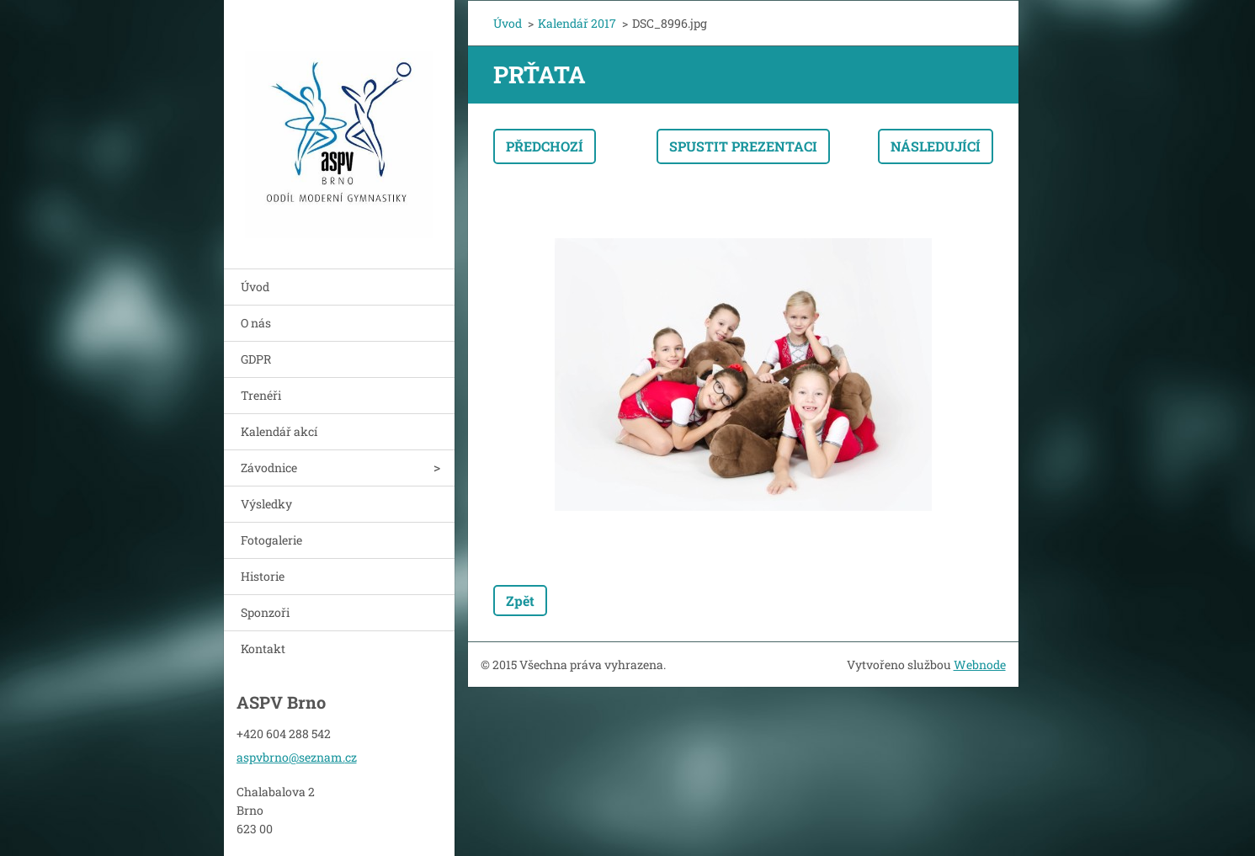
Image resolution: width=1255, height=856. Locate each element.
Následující (936, 146)
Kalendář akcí (279, 431)
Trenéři (261, 395)
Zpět (520, 600)
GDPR (256, 359)
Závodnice (269, 468)
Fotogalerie (271, 540)
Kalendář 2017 (577, 23)
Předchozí (544, 146)
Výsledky (266, 504)
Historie (263, 576)
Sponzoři (265, 612)
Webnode (980, 665)
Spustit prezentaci (743, 146)
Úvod (255, 287)
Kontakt (263, 649)
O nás (256, 323)
